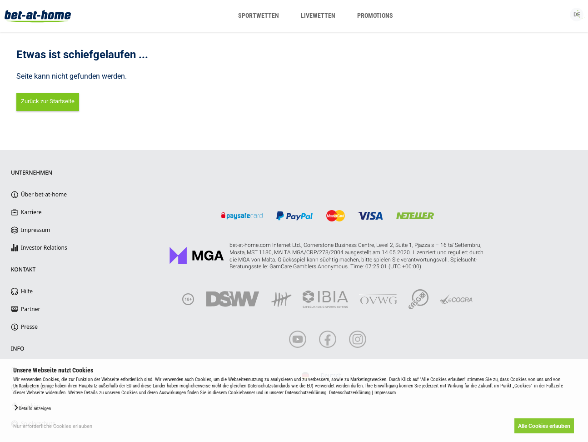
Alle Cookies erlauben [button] (544, 426)
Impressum (385, 393)
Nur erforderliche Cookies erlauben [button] (52, 426)
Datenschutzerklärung (349, 393)
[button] (32, 408)
